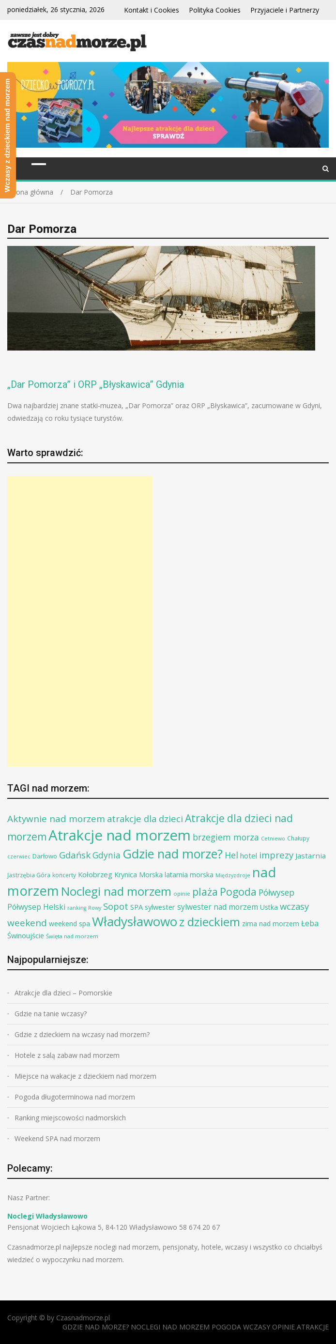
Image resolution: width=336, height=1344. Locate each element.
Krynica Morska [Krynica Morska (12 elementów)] (138, 874)
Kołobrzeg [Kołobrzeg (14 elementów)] (95, 874)
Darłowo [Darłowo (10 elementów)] (44, 856)
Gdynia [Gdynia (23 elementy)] (106, 855)
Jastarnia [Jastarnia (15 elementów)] (310, 855)
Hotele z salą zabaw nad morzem (67, 1055)
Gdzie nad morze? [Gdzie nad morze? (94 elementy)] (172, 853)
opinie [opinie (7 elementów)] (181, 893)
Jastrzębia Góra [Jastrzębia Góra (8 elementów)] (28, 875)
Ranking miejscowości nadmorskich (70, 1117)
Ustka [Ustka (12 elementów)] (269, 907)
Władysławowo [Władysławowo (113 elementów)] (134, 921)
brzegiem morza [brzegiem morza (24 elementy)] (226, 837)
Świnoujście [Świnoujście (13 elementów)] (25, 935)
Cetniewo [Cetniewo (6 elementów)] (273, 838)
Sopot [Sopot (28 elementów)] (115, 906)
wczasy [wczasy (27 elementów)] (294, 906)
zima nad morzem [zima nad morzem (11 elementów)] (270, 923)
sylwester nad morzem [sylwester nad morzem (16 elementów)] (217, 906)
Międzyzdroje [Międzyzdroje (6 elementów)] (232, 875)
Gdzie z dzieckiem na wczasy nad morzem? (82, 1034)
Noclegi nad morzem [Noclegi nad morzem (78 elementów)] (116, 891)
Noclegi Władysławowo (47, 1216)
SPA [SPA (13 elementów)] (136, 907)
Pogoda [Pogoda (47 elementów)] (238, 892)
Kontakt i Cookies (151, 10)
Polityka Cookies (215, 10)
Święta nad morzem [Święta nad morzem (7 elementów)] (72, 936)
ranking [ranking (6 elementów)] (76, 907)
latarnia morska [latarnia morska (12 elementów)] (189, 874)
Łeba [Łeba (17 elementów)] (310, 923)
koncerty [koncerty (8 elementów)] (64, 875)
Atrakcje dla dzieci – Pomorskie (63, 992)
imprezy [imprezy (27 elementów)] (276, 855)
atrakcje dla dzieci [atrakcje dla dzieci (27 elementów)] (145, 818)
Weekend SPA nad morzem (57, 1138)
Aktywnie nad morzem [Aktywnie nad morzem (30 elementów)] (56, 818)
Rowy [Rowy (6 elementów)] (94, 907)
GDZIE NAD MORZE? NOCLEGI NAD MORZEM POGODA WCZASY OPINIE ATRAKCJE (195, 1326)
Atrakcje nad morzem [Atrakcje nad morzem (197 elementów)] (119, 835)
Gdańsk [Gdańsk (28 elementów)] (75, 855)
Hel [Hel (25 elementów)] (231, 855)
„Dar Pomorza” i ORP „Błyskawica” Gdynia (95, 384)
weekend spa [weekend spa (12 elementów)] (69, 923)
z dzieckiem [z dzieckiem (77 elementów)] (209, 922)
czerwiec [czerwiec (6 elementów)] (19, 856)
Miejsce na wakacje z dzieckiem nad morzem (85, 1076)
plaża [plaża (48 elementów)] (205, 892)
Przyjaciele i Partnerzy (284, 10)
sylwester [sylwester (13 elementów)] (160, 907)
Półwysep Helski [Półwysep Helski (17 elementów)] (36, 906)
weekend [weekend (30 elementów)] (27, 922)
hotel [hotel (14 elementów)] (248, 855)
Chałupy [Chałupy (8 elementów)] (298, 838)
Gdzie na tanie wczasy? (51, 1013)
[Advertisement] (80, 621)
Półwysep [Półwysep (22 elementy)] (276, 892)
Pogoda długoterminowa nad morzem (75, 1096)
